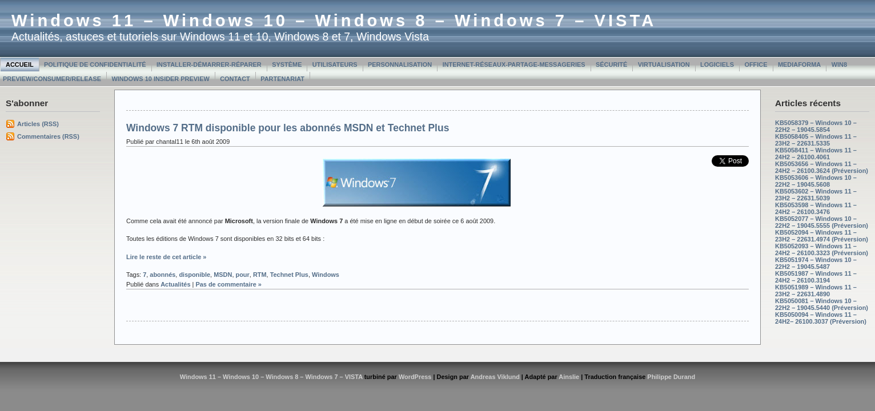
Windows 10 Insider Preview (160, 78)
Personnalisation (400, 64)
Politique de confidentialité (95, 64)
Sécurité (611, 64)
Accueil (20, 64)
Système (287, 64)
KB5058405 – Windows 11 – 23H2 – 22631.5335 (816, 140)
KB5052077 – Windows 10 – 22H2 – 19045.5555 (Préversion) (821, 222)
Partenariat (282, 78)
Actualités (175, 284)
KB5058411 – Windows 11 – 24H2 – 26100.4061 (816, 153)
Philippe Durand (671, 376)
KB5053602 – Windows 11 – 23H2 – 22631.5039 (816, 195)
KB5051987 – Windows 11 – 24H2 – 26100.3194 (816, 277)
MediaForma (799, 64)
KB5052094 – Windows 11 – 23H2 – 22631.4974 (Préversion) (821, 236)
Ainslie (569, 376)
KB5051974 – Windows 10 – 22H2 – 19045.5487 (816, 263)
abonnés (162, 274)
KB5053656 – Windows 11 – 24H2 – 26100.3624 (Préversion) (821, 167)
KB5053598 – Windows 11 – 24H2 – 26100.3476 (816, 208)
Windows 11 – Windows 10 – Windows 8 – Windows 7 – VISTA (333, 20)
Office (755, 64)
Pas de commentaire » (228, 284)
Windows (325, 274)
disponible (194, 274)
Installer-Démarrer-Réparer (209, 64)
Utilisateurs (335, 64)
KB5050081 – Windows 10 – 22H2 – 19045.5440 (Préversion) (821, 304)
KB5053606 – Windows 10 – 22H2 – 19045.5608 (816, 181)
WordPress (415, 376)
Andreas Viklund (495, 376)
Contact (235, 78)
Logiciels (717, 64)
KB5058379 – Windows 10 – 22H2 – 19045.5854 (816, 126)
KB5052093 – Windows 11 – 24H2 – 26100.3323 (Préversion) (821, 249)
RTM (260, 274)
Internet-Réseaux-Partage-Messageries (514, 64)
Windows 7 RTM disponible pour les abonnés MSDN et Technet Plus (287, 128)
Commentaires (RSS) (48, 136)
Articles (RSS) (38, 123)
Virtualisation (664, 64)
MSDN (223, 274)
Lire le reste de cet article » (166, 256)
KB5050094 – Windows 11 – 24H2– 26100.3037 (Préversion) (820, 318)
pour (242, 274)
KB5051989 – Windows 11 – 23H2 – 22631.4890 (816, 290)
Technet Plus (289, 274)
